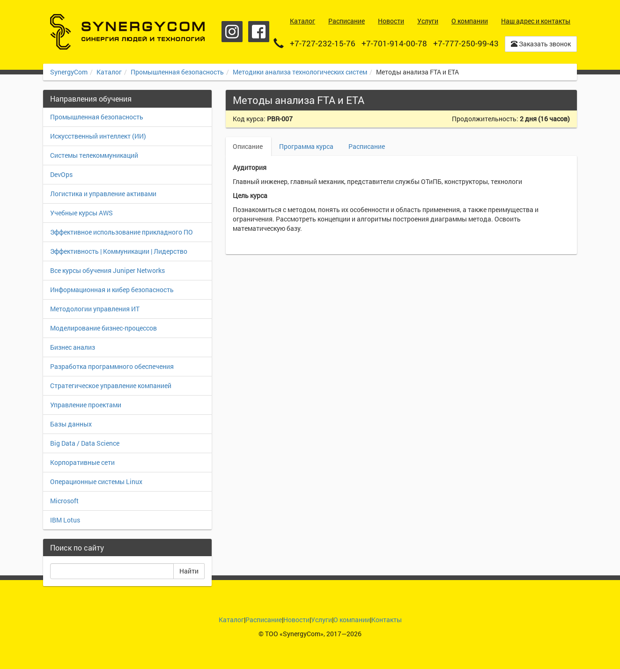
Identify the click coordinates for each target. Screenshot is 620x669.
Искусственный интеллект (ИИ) (98, 136)
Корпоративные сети (82, 462)
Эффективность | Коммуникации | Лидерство (118, 251)
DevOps (61, 174)
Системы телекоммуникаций (94, 155)
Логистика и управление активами (103, 193)
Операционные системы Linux (96, 481)
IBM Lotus (65, 519)
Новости (296, 619)
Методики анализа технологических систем (300, 71)
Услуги (321, 619)
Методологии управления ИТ (95, 308)
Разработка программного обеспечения (112, 366)
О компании (351, 619)
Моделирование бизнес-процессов (103, 327)
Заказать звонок (541, 43)
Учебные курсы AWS (81, 212)
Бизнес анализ (72, 347)
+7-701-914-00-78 (394, 43)
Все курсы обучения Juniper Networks (107, 270)
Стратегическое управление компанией (110, 385)
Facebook (258, 31)
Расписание (366, 146)
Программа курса (306, 146)
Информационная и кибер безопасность (112, 289)
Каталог (109, 71)
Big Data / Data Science (84, 443)
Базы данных (71, 423)
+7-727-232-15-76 (322, 43)
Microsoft (64, 500)
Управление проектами (85, 404)
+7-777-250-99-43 (466, 43)
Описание (248, 146)
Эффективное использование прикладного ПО (121, 232)
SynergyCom (69, 71)
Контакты (386, 619)
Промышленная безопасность (177, 71)
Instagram (232, 31)
